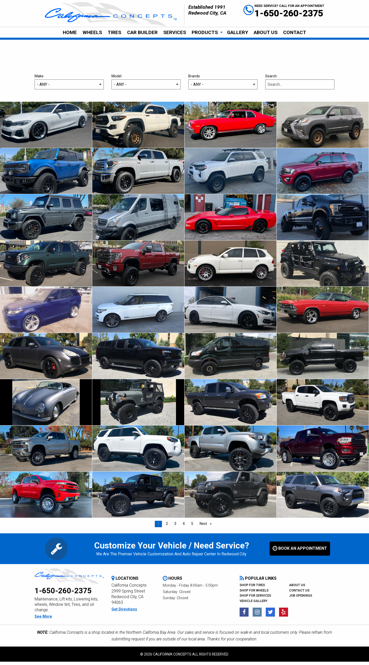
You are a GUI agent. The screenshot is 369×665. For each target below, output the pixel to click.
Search (299, 85)
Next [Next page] (207, 526)
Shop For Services (255, 599)
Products (205, 32)
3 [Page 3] (175, 527)
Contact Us (299, 594)
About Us (266, 32)
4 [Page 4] (184, 527)
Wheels (92, 32)
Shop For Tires (252, 588)
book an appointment (300, 552)
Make (69, 85)
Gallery (237, 32)
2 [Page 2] (167, 527)
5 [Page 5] (192, 527)
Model (146, 85)
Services (174, 32)
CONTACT (294, 32)
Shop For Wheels (254, 594)
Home (70, 32)
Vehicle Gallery (254, 604)
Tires (114, 32)
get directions (124, 612)
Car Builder (142, 32)
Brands (223, 85)
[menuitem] (69, 32)
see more (43, 620)
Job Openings (300, 599)
